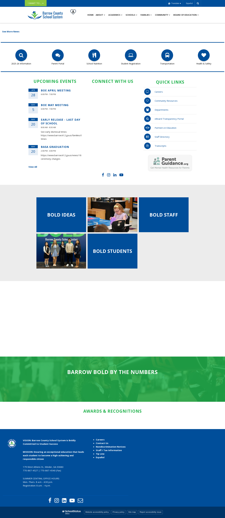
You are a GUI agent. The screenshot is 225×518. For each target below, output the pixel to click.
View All (32, 166)
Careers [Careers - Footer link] (100, 439)
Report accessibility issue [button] (150, 512)
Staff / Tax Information (109, 450)
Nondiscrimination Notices (111, 446)
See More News (10, 31)
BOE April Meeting (56, 90)
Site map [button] (132, 512)
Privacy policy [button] (118, 512)
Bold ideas (61, 215)
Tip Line (100, 453)
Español (100, 457)
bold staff (164, 215)
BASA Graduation (55, 147)
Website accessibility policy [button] (97, 512)
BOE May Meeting (55, 105)
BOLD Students (112, 251)
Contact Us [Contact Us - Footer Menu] (102, 443)
